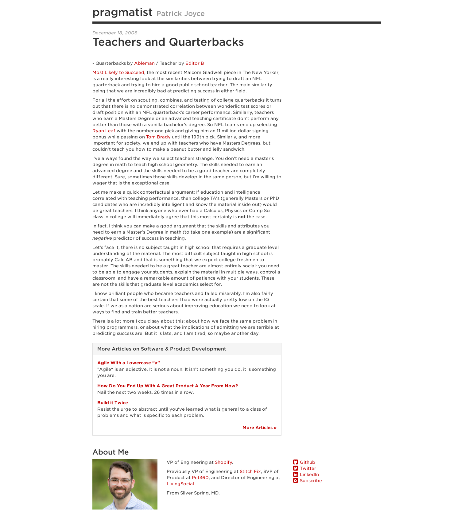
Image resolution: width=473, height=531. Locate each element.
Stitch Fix (250, 471)
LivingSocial (180, 483)
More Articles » (259, 427)
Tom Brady (158, 136)
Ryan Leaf (103, 130)
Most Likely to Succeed (118, 72)
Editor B (194, 63)
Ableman (144, 63)
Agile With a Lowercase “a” (128, 362)
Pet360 (200, 477)
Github (307, 462)
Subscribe (311, 480)
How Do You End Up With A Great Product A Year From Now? (167, 385)
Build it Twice (112, 402)
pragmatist (122, 12)
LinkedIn (309, 474)
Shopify (223, 462)
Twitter (308, 468)
